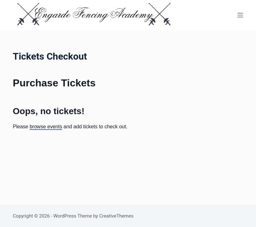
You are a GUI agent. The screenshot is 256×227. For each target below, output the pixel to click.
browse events (46, 126)
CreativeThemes (116, 216)
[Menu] (240, 15)
